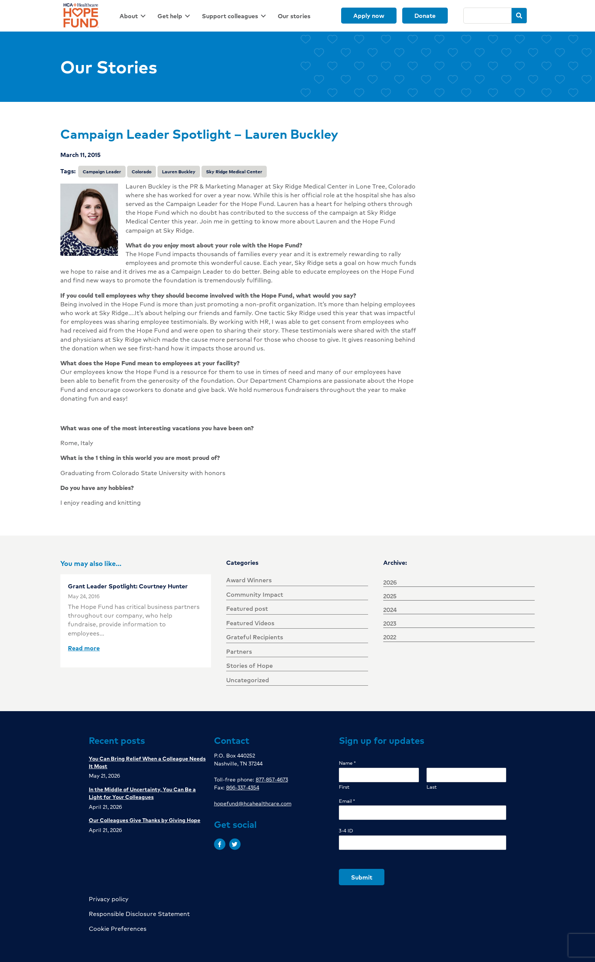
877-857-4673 (272, 779)
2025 (390, 596)
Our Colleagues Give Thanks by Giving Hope (144, 820)
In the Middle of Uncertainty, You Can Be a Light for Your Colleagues (142, 793)
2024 (390, 609)
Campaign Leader (102, 171)
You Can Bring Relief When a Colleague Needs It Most (147, 762)
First (344, 787)
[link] (134, 16)
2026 (390, 582)
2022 (389, 637)
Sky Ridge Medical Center (234, 171)
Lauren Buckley (178, 171)
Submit (361, 877)
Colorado (141, 171)
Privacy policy (109, 898)
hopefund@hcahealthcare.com (252, 803)
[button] (219, 844)
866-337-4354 (242, 787)
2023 (389, 623)
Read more (84, 648)
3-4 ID (346, 830)
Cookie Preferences (117, 928)
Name (347, 763)
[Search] (488, 15)
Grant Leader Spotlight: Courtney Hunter (128, 586)
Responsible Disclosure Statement (139, 913)
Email (347, 801)
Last (432, 787)
